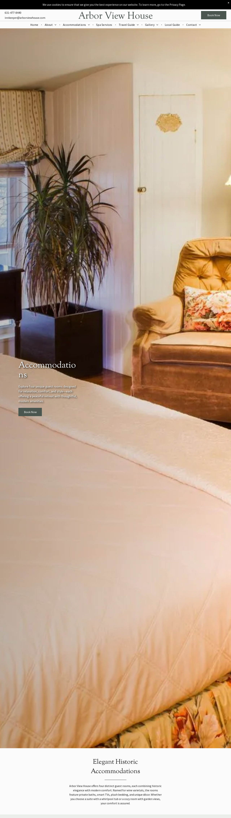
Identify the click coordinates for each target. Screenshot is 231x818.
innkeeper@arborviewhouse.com (25, 8)
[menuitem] (34, 15)
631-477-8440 (13, 3)
